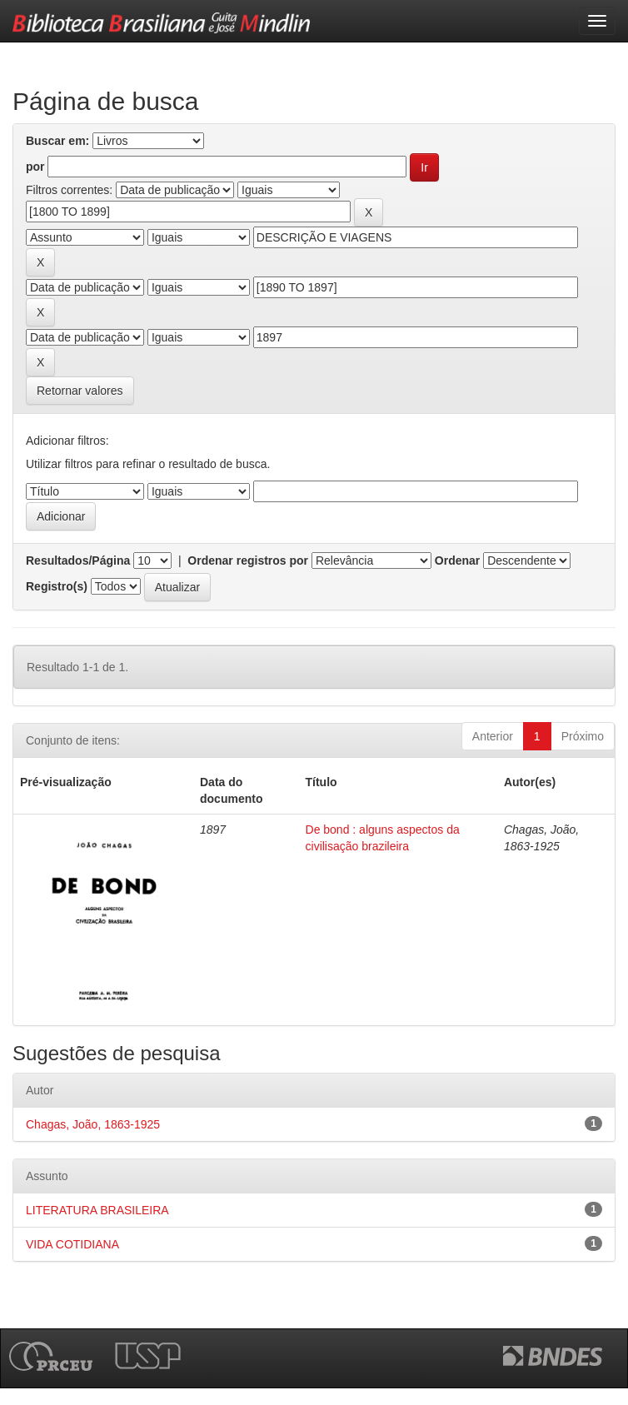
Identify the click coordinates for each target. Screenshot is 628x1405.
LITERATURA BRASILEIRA (97, 1210)
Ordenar (457, 560)
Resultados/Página (78, 560)
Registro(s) (56, 586)
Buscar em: (57, 140)
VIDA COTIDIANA (72, 1244)
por (35, 166)
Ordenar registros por (247, 560)
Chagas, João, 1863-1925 (93, 1124)
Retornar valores (80, 390)
